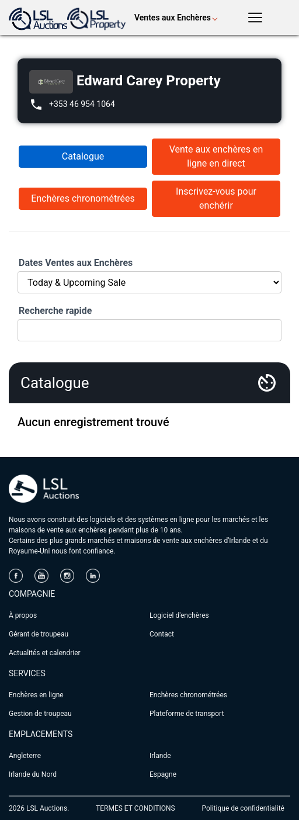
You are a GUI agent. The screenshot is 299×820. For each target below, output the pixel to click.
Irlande (160, 756)
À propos (23, 615)
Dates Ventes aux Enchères (76, 262)
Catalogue (83, 156)
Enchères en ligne (36, 695)
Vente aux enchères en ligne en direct (216, 156)
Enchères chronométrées (82, 198)
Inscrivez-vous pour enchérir (216, 198)
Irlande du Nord (33, 774)
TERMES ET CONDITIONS (135, 808)
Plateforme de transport (187, 714)
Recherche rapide (55, 310)
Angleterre (25, 756)
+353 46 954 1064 (82, 104)
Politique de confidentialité (242, 808)
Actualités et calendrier (45, 653)
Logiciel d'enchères (179, 615)
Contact (162, 634)
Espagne (163, 774)
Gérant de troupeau (38, 634)
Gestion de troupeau (40, 714)
